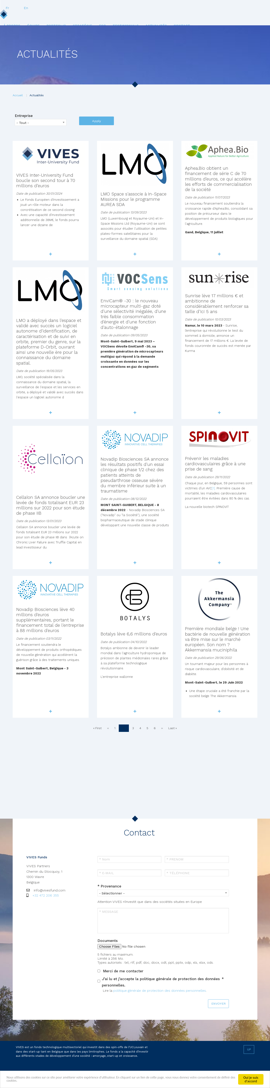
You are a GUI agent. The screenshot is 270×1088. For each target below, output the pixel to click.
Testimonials (157, 16)
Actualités (189, 16)
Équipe (54, 16)
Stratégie (108, 16)
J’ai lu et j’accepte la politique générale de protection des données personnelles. (161, 982)
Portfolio (79, 16)
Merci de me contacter (123, 971)
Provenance (111, 886)
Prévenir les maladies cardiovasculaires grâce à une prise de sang (215, 464)
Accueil (18, 95)
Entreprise (24, 116)
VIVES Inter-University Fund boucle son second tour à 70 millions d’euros (45, 180)
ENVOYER (218, 1003)
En (255, 8)
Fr (236, 8)
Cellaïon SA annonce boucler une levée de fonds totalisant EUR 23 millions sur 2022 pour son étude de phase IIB (50, 505)
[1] (213, 488)
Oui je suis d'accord (250, 1079)
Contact (218, 16)
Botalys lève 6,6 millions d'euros (134, 633)
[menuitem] (30, 16)
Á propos (30, 16)
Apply (96, 121)
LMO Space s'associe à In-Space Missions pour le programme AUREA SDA (133, 199)
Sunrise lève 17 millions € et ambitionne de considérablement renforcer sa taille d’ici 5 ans (216, 303)
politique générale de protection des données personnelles (159, 991)
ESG (130, 16)
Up (249, 1049)
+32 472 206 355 (45, 895)
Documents (107, 941)
